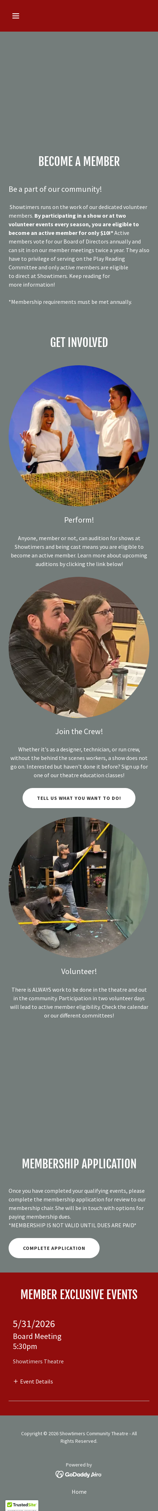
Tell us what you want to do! (79, 798)
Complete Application (54, 1248)
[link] (79, 1473)
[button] (25, 16)
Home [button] (79, 1491)
